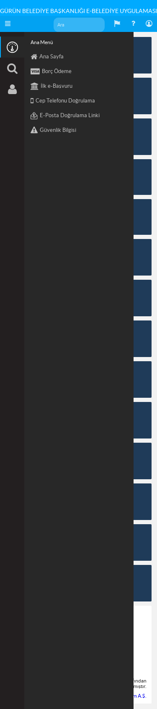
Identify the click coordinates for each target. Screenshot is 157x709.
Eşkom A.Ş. (134, 695)
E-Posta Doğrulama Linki (65, 115)
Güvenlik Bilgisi (53, 130)
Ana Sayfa (47, 56)
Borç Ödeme (51, 71)
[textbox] (80, 25)
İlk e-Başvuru (51, 86)
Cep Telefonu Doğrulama (63, 101)
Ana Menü (42, 42)
